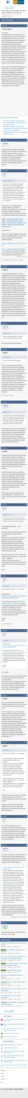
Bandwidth (4, 16)
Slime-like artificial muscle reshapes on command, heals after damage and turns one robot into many (14, 122)
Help (2, 1082)
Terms (2, 1076)
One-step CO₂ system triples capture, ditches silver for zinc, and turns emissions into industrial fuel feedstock (15, 128)
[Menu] (3, 2)
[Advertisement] (14, 101)
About (2, 1073)
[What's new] (25, 2)
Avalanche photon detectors (14, 970)
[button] (24, 26)
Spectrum (10, 16)
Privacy (3, 1079)
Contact (3, 1070)
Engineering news (5, 117)
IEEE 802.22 (17, 872)
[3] (13, 875)
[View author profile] (7, 145)
